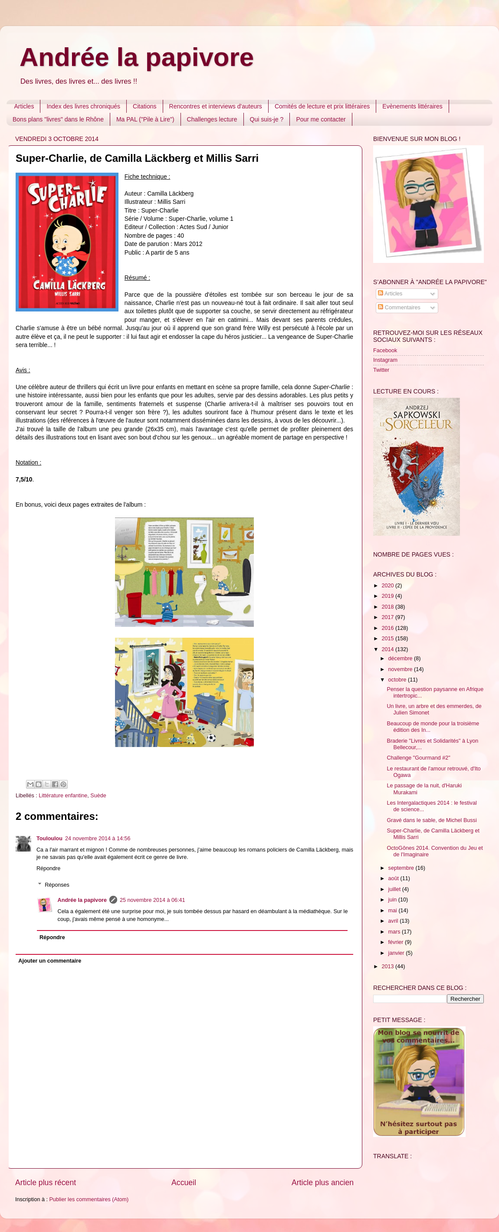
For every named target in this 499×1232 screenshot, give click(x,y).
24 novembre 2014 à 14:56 (98, 839)
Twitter (381, 370)
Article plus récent (45, 1182)
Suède (98, 796)
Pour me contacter (320, 119)
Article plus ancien (323, 1182)
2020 (388, 586)
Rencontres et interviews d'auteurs (215, 106)
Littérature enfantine (63, 796)
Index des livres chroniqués (83, 106)
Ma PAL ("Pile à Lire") (145, 119)
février (396, 942)
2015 (388, 639)
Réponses (57, 885)
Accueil (183, 1182)
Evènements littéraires (412, 106)
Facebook (385, 350)
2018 (388, 607)
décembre (401, 658)
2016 (388, 628)
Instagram (385, 360)
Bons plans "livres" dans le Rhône (58, 119)
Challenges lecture (212, 119)
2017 (388, 617)
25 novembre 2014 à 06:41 (152, 900)
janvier (397, 953)
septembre (402, 868)
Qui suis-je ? (267, 119)
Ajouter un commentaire (49, 961)
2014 (388, 649)
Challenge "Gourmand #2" (418, 758)
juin (393, 900)
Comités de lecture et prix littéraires (322, 106)
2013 (388, 966)
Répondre (48, 868)
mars (395, 932)
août (394, 878)
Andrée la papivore (137, 57)
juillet (395, 889)
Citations (144, 106)
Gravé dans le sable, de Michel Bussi (431, 820)
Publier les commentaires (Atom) (88, 1199)
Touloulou (49, 839)
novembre (401, 669)
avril (394, 921)
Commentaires (399, 308)
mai (393, 911)
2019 (388, 596)
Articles (24, 106)
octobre (398, 680)
